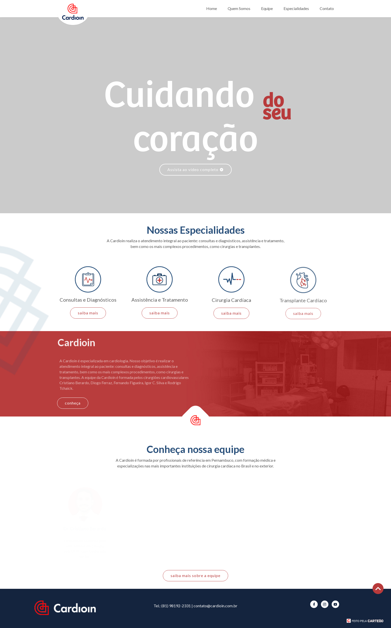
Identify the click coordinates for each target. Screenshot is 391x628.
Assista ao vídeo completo (195, 169)
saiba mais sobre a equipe (195, 575)
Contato (327, 8)
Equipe (267, 8)
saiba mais (88, 313)
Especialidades (296, 8)
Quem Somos (239, 8)
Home (211, 8)
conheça (73, 403)
